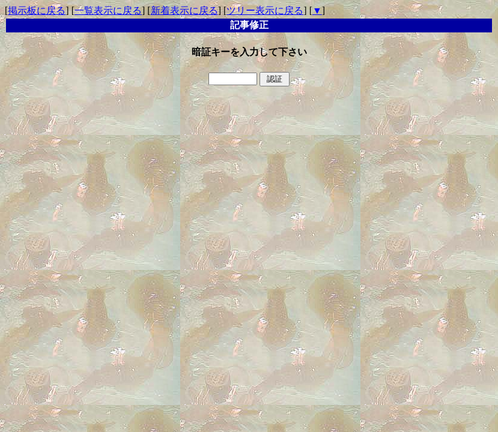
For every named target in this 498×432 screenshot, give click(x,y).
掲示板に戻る (36, 10)
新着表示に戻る (184, 10)
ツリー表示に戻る (264, 10)
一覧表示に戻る (108, 10)
